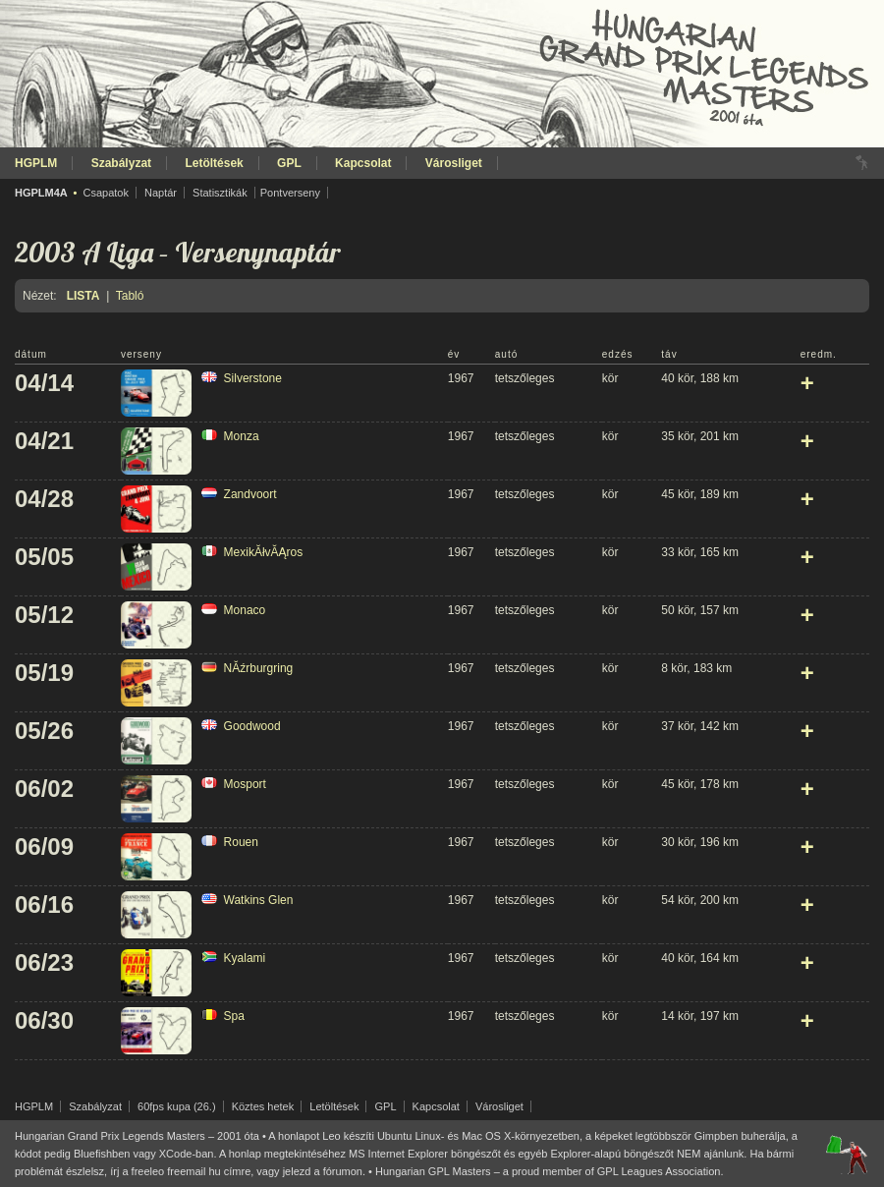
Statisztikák (220, 192)
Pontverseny (290, 192)
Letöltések (214, 163)
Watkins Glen (259, 900)
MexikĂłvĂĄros (264, 552)
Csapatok (105, 192)
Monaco (245, 610)
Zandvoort (250, 494)
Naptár (160, 192)
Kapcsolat (363, 163)
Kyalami (245, 958)
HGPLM (36, 163)
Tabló (130, 296)
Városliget (453, 163)
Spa (234, 1016)
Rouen (241, 842)
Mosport (245, 784)
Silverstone (253, 378)
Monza (241, 436)
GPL (289, 163)
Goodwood (252, 726)
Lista (83, 296)
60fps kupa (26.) (177, 1106)
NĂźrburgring (259, 668)
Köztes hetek (263, 1106)
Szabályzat (121, 163)
